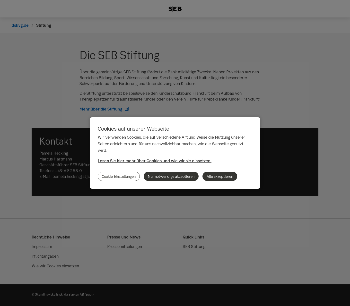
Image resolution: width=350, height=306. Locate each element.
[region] (175, 153)
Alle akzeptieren (220, 176)
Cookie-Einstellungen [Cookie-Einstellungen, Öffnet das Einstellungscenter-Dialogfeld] (119, 176)
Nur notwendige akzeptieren (171, 176)
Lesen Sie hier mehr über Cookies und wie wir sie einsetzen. (154, 160)
